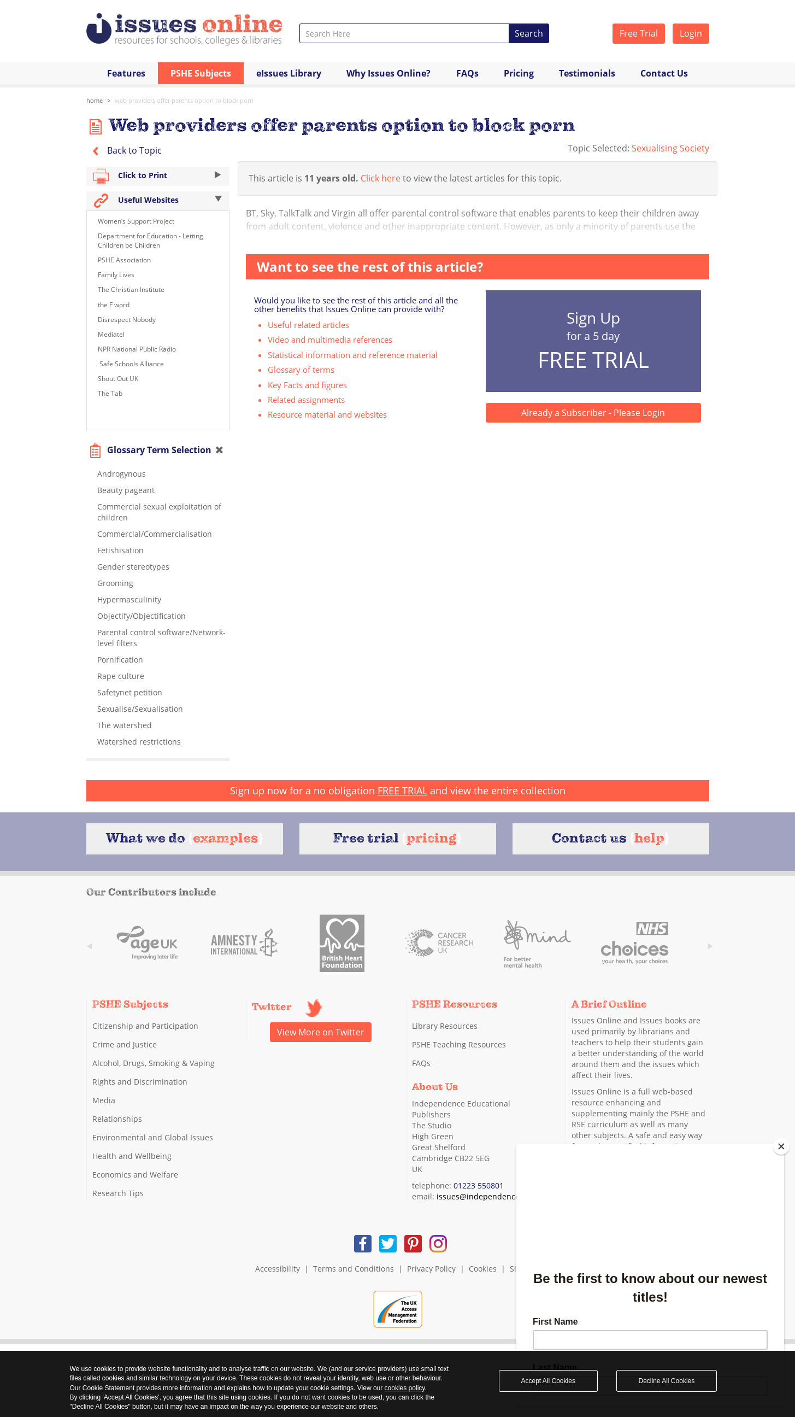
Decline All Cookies (667, 1381)
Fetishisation (120, 550)
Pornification (120, 659)
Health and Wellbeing (132, 1156)
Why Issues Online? (388, 73)
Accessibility (277, 1268)
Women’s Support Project (136, 221)
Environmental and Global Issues (152, 1137)
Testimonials (587, 73)
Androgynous (121, 474)
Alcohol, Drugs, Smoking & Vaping (153, 1063)
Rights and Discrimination (139, 1081)
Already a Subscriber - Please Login (593, 413)
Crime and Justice (124, 1044)
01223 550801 (479, 1185)
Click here (381, 178)
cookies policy (405, 1388)
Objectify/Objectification (141, 616)
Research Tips (118, 1193)
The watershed (124, 725)
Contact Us (664, 73)
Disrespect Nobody (127, 319)
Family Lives (116, 274)
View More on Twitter (320, 1032)
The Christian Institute (131, 289)
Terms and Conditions (353, 1268)
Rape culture (120, 676)
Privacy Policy (431, 1268)
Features (126, 73)
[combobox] (404, 33)
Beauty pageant (126, 490)
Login (691, 33)
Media (103, 1100)
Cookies (483, 1268)
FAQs (467, 73)
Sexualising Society (670, 148)
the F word (113, 304)
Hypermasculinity (129, 599)
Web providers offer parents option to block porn (184, 100)
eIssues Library (288, 73)
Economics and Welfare (135, 1174)
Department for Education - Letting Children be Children (150, 240)
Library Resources (445, 1026)
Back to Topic (124, 150)
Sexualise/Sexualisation (140, 709)
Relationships (117, 1119)
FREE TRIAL (402, 790)
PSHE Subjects (200, 73)
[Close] (781, 1146)
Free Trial (639, 33)
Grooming (115, 583)
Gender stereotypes (133, 566)
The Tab (110, 393)
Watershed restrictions (139, 741)
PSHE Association (124, 260)
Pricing (519, 73)
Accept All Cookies (548, 1381)
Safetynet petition (129, 692)
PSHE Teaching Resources (459, 1044)
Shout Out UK (118, 378)
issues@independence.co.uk (489, 1196)
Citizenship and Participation (145, 1026)
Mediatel (111, 334)
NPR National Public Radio (137, 349)
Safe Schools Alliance (131, 363)
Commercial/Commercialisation (154, 534)
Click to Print (158, 176)
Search (529, 33)
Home (94, 100)
